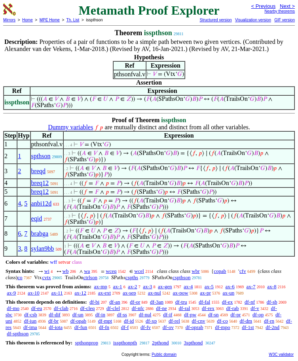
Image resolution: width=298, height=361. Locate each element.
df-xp (151, 321)
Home (27, 20)
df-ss (122, 315)
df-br (53, 321)
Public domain (164, 354)
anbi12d (41, 203)
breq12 (40, 183)
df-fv (145, 327)
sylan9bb (42, 248)
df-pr (235, 315)
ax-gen (165, 286)
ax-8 (271, 286)
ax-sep (129, 293)
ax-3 (147, 286)
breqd (38, 171)
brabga (40, 233)
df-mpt (105, 321)
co (19, 277)
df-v (255, 308)
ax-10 (34, 293)
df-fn (104, 327)
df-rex (208, 308)
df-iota (56, 327)
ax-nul (154, 293)
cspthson (182, 277)
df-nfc (138, 308)
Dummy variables (70, 127)
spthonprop (86, 343)
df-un (78, 315)
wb (66, 271)
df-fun (80, 327)
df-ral (184, 308)
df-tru (181, 302)
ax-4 (188, 286)
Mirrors (9, 20)
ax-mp (100, 286)
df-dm (245, 321)
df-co (222, 321)
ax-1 (117, 286)
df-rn (269, 321)
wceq (111, 271)
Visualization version (253, 20)
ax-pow (180, 293)
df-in (100, 315)
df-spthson (17, 333)
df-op (258, 315)
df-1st (248, 327)
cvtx (46, 277)
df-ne (161, 308)
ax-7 (250, 286)
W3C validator (281, 354)
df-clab (61, 308)
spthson (41, 156)
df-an (114, 302)
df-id (129, 321)
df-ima (30, 327)
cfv (242, 271)
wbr (195, 271)
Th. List (73, 20)
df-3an (156, 302)
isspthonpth (125, 343)
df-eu (36, 308)
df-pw (190, 315)
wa (87, 271)
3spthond (193, 343)
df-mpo (222, 327)
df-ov (168, 327)
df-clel (113, 308)
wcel (139, 271)
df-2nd (272, 327)
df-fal (204, 302)
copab (220, 271)
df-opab (78, 321)
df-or (135, 302)
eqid (36, 218)
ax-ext (104, 293)
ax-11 (57, 293)
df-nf (250, 302)
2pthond (160, 343)
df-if (167, 315)
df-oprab (194, 327)
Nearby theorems (279, 11)
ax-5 (209, 286)
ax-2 (132, 286)
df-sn (213, 315)
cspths (132, 277)
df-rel (174, 321)
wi (46, 271)
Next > (287, 6)
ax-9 (11, 293)
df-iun (30, 321)
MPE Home (50, 20)
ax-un (229, 293)
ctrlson (90, 277)
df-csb (30, 315)
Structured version (215, 20)
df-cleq (87, 308)
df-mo (13, 308)
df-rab (232, 308)
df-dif (55, 315)
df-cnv (198, 321)
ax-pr (205, 293)
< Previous (263, 6)
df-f (125, 327)
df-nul (145, 315)
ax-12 (80, 293)
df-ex (227, 302)
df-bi (94, 302)
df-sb (272, 302)
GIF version (284, 20)
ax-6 (230, 286)
